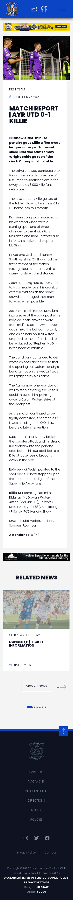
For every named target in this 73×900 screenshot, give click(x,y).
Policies (36, 819)
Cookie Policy (58, 877)
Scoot (42, 891)
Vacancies (36, 781)
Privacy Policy (26, 852)
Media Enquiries (36, 791)
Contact (50, 852)
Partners (36, 772)
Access (36, 810)
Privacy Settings (36, 882)
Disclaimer (12, 877)
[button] (61, 687)
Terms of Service (33, 877)
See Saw (43, 887)
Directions (36, 800)
